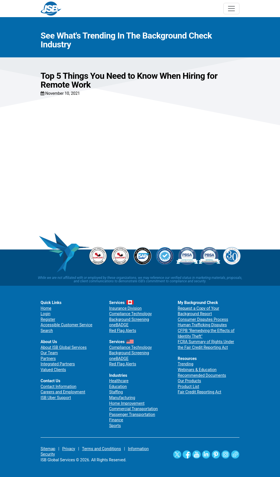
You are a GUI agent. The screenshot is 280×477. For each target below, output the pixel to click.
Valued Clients (53, 369)
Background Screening (129, 319)
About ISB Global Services (64, 347)
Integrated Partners (58, 364)
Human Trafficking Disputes (202, 325)
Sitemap (48, 448)
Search (47, 330)
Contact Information (58, 386)
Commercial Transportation (133, 408)
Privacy (68, 448)
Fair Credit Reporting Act (199, 392)
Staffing (116, 392)
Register (48, 319)
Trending (185, 364)
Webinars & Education (197, 369)
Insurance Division (125, 308)
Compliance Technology (130, 313)
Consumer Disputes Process (203, 319)
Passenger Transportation (132, 414)
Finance (116, 420)
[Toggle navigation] (231, 8)
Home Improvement (127, 403)
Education (118, 386)
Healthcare (119, 381)
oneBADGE (119, 325)
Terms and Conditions (101, 448)
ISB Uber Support (56, 397)
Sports (115, 425)
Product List (188, 386)
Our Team (49, 353)
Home (46, 308)
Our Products (189, 381)
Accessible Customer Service (66, 325)
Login (46, 313)
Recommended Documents (202, 375)
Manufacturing (122, 397)
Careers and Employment (63, 392)
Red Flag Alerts (122, 330)
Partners (48, 358)
